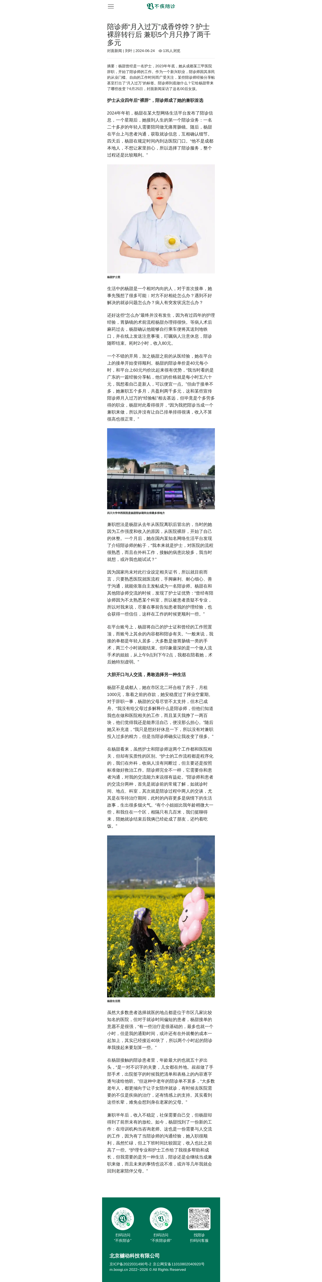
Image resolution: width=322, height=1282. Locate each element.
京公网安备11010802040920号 (178, 1264)
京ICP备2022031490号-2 (130, 1264)
